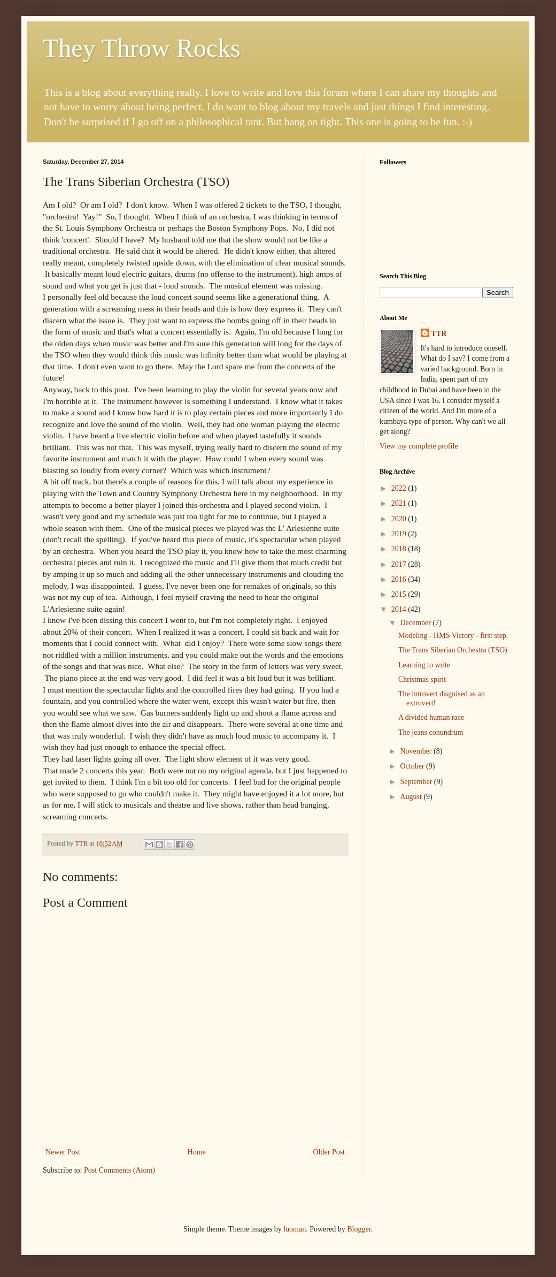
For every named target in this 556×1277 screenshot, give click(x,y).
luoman (294, 1229)
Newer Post (62, 1152)
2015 (399, 594)
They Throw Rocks (142, 48)
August (411, 797)
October (413, 766)
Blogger (358, 1229)
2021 (399, 503)
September (417, 782)
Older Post (329, 1152)
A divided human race (431, 717)
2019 (399, 534)
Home (197, 1152)
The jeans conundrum (430, 732)
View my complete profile (419, 446)
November (417, 751)
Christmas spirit (422, 679)
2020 (399, 519)
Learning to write (424, 665)
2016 (399, 579)
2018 (399, 549)
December (416, 623)
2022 (399, 488)
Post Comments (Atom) (119, 1170)
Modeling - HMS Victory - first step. (453, 636)
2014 (399, 609)
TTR (439, 334)
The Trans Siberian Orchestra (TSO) (452, 650)
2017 (399, 564)
